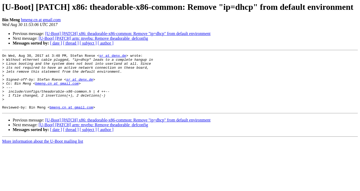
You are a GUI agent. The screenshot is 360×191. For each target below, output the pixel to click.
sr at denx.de (112, 56)
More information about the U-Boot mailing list (42, 152)
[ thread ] (71, 43)
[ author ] (106, 43)
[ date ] (56, 43)
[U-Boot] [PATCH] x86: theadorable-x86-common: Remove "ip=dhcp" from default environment (128, 33)
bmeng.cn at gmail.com (41, 20)
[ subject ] (88, 43)
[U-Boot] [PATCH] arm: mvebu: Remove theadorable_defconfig (93, 38)
